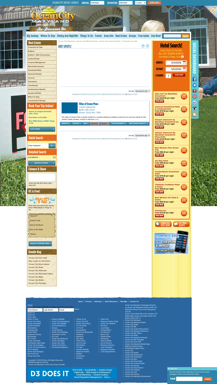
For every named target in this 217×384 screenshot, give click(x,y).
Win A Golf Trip (32, 354)
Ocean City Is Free (140, 309)
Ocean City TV (135, 318)
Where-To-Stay (33, 97)
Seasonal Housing (34, 334)
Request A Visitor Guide (109, 321)
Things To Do (86, 36)
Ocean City (49, 364)
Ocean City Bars (131, 359)
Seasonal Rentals (35, 74)
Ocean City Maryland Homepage (137, 305)
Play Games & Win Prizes (39, 261)
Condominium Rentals (37, 89)
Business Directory (108, 345)
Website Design (34, 362)
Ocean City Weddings (60, 332)
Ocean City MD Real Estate (87, 41)
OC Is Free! (31, 338)
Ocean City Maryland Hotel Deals (184, 96)
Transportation (106, 330)
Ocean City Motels (34, 323)
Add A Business (111, 301)
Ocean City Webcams (38, 270)
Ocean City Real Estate (133, 361)
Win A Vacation (32, 349)
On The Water (81, 326)
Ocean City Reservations (39, 264)
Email (172, 378)
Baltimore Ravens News (134, 346)
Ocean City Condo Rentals (135, 363)
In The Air (79, 328)
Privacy (88, 301)
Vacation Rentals (34, 93)
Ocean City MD (59, 364)
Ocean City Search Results (110, 41)
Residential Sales (35, 70)
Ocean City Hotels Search (65, 3)
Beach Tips (105, 334)
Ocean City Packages (37, 283)
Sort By (139, 91)
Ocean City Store (33, 356)
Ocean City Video (58, 343)
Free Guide (143, 36)
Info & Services (106, 343)
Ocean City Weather (108, 323)
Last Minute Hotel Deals (36, 343)
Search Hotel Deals (132, 314)
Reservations (32, 328)
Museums (79, 336)
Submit (207, 379)
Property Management (36, 62)
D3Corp (44, 360)
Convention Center (59, 334)
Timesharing (33, 85)
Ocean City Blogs (36, 277)
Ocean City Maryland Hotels (135, 322)
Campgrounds (32, 330)
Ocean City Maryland (66, 41)
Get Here (104, 326)
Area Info (108, 36)
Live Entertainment (59, 326)
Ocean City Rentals (132, 365)
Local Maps (105, 328)
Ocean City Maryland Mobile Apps (137, 344)
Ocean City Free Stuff (38, 258)
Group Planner (57, 330)
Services (31, 78)
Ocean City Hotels (36, 280)
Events (98, 36)
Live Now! (156, 36)
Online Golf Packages (35, 351)
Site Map (123, 301)
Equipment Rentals (108, 349)
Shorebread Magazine (60, 347)
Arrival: (86, 2)
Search (185, 36)
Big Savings (33, 36)
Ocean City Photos (59, 345)
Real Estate (121, 36)
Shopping (79, 334)
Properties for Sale (35, 47)
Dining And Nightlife (67, 36)
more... (97, 119)
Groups (132, 36)
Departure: (112, 2)
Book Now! (159, 101)
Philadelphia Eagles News (134, 348)
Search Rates (154, 2)
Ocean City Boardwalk (84, 332)
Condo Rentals (34, 59)
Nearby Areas (106, 336)
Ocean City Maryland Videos (41, 273)
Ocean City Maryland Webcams (136, 331)
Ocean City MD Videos (133, 333)
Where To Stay (48, 36)
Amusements (81, 330)
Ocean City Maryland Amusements (138, 376)
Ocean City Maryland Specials (136, 337)
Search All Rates (163, 224)
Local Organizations (108, 351)
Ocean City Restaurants (60, 321)
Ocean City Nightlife (59, 323)
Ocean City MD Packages (134, 340)
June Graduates (106, 347)
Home (80, 301)
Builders (31, 51)
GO (179, 74)
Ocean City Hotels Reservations (137, 329)
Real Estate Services (36, 66)
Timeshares (32, 82)
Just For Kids (81, 343)
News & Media (106, 341)
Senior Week (32, 332)
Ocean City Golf (82, 321)
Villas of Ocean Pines (88, 104)
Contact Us (134, 301)
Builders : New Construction (39, 55)
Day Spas (79, 338)
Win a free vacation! (147, 314)
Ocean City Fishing (83, 323)
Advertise (98, 301)
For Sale (79, 347)
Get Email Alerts (181, 224)
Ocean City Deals (36, 267)
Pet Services (105, 332)
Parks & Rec (80, 341)
